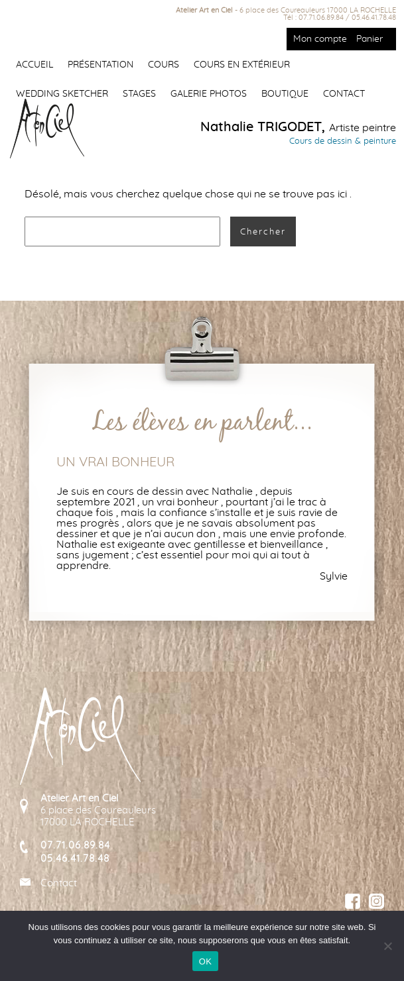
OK (205, 961)
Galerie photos (208, 94)
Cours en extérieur (242, 65)
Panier (369, 39)
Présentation (100, 65)
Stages (139, 94)
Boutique (284, 94)
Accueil (34, 65)
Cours (163, 65)
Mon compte (320, 39)
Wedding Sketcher (62, 94)
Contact (344, 94)
